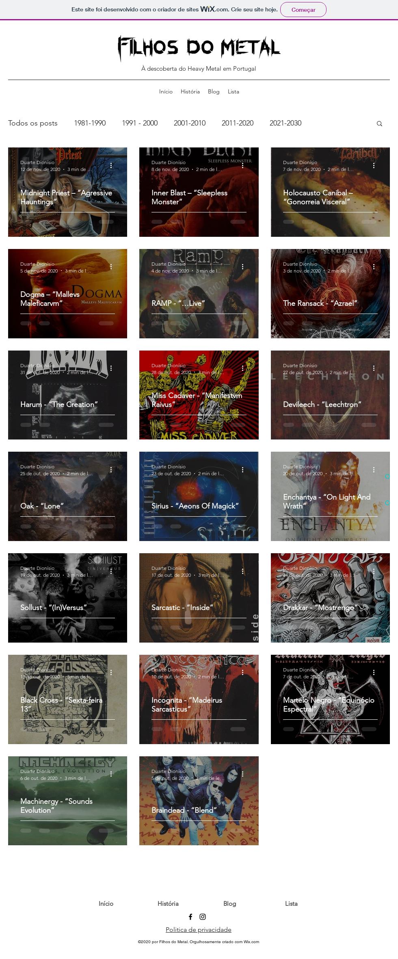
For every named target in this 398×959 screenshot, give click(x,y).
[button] (379, 124)
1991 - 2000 (140, 123)
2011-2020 (237, 123)
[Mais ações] (114, 165)
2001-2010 (189, 123)
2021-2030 (285, 123)
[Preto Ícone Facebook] (190, 917)
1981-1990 (90, 123)
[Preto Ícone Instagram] (203, 917)
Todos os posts (33, 123)
